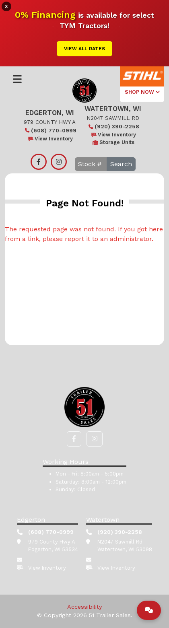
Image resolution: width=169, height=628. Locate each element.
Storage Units (112, 142)
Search (121, 164)
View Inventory (50, 139)
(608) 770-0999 (49, 130)
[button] (74, 439)
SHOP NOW (142, 92)
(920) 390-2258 (113, 126)
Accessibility (84, 606)
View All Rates (84, 48)
